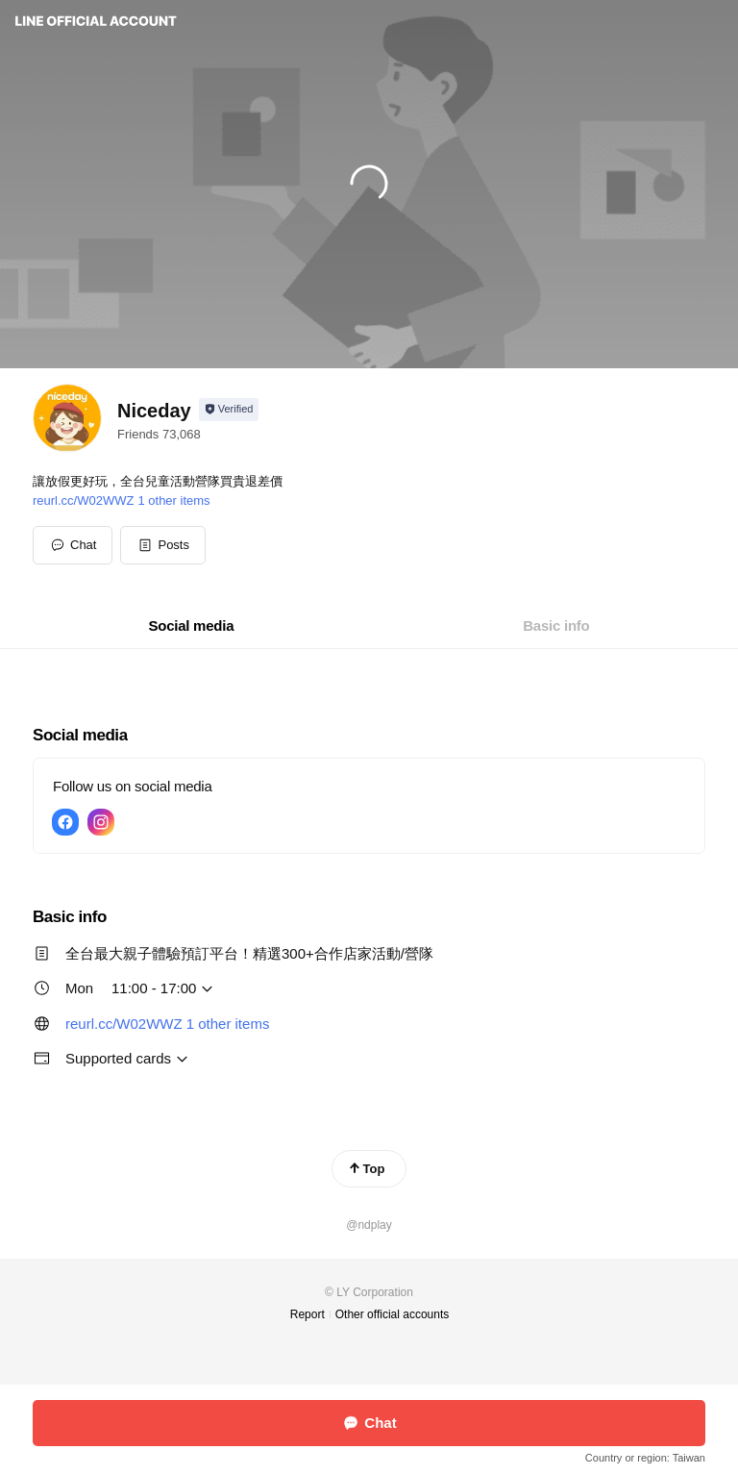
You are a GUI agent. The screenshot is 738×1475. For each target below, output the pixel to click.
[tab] (191, 626)
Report (307, 1314)
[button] (163, 545)
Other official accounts (392, 1314)
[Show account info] (229, 409)
